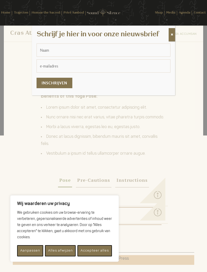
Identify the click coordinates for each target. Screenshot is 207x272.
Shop (159, 12)
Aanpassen (30, 251)
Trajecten (21, 12)
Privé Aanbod (74, 12)
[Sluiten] (172, 34)
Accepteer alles (94, 251)
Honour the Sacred (46, 12)
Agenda (184, 12)
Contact (200, 12)
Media (170, 12)
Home (5, 12)
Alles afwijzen (60, 251)
